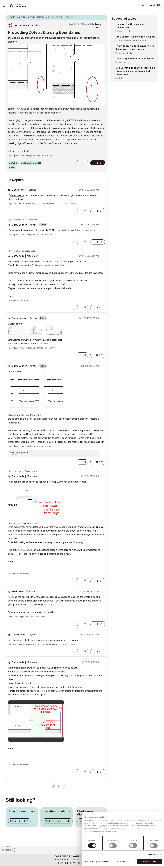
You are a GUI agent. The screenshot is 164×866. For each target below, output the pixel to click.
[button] (56, 75)
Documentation (122, 62)
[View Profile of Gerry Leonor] (21, 25)
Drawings (13, 163)
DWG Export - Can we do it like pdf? (135, 36)
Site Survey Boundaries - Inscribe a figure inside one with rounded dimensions (135, 71)
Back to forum (19, 821)
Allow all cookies (149, 862)
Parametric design (123, 31)
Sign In (155, 5)
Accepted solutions (57, 821)
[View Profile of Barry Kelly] (18, 255)
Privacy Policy (60, 859)
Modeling (119, 78)
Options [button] (103, 17)
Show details (153, 855)
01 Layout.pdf (19, 452)
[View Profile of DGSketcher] (19, 189)
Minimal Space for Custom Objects (134, 58)
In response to (24, 219)
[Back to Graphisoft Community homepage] (18, 5)
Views (12, 167)
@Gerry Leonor (16, 195)
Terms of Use (77, 859)
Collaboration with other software (130, 40)
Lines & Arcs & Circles (31, 163)
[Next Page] (64, 785)
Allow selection (123, 862)
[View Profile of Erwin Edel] (18, 591)
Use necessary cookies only (96, 862)
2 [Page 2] (58, 786)
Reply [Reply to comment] (99, 210)
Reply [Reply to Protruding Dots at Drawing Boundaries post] (99, 162)
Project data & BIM (123, 53)
